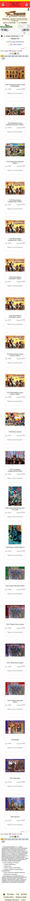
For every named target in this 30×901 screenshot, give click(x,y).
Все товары (10, 894)
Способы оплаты (9, 897)
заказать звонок (6, 26)
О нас (17, 894)
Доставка (24, 894)
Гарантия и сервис (21, 897)
